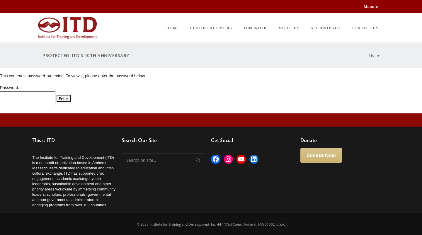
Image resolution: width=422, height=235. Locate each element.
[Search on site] (163, 160)
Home (172, 27)
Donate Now (321, 155)
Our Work (255, 27)
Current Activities (211, 27)
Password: (27, 95)
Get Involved (325, 27)
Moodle (371, 6)
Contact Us (365, 27)
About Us (288, 27)
